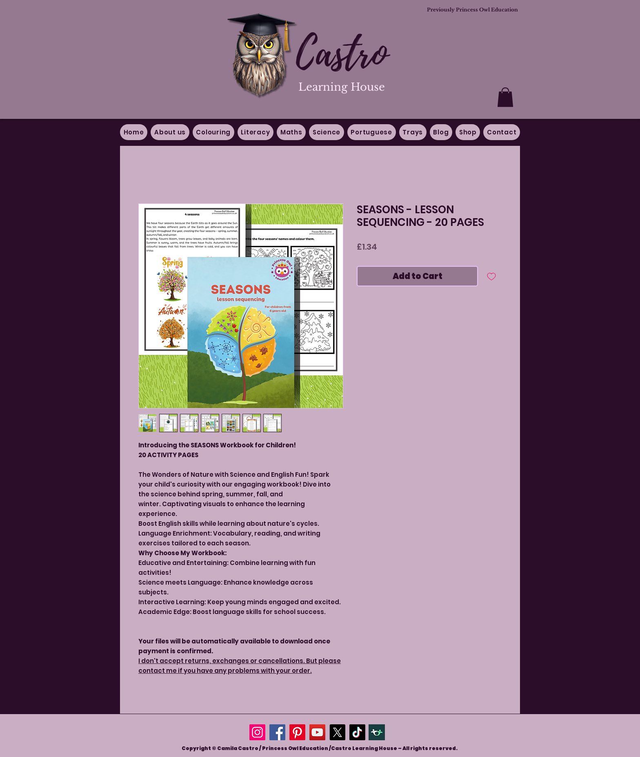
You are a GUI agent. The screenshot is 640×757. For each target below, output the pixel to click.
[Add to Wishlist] (491, 276)
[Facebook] (277, 732)
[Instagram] (257, 732)
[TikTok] (357, 732)
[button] (505, 97)
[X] (337, 732)
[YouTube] (317, 732)
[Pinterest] (297, 732)
